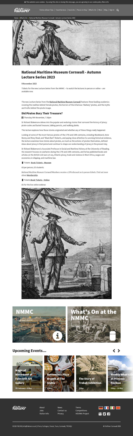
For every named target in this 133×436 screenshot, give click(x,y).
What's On (93, 10)
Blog (106, 10)
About (42, 407)
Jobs (42, 410)
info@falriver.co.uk (29, 426)
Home (17, 18)
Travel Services (61, 10)
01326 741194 (17, 426)
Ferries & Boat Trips (47, 10)
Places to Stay (82, 10)
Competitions (81, 410)
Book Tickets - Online (40, 180)
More (100, 10)
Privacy (61, 413)
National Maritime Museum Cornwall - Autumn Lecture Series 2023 (52, 18)
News (60, 407)
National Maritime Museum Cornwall (65, 102)
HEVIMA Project (82, 413)
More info (105, 2)
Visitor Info (44, 413)
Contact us (62, 410)
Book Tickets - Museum (41, 162)
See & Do (71, 10)
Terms (78, 407)
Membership (32, 175)
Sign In (112, 10)
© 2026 (112, 426)
